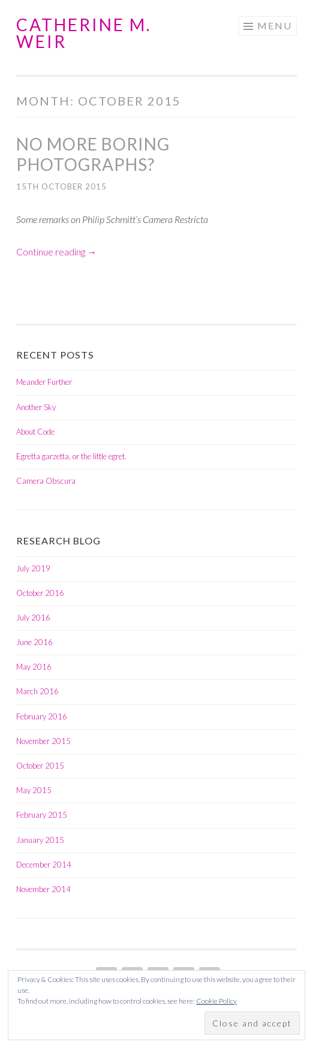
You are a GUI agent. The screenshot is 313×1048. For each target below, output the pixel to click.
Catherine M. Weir (83, 33)
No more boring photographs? (93, 154)
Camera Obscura (46, 481)
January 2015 (40, 840)
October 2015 (40, 765)
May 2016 (34, 666)
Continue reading (56, 251)
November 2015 (43, 741)
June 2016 (34, 642)
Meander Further (44, 382)
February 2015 (41, 815)
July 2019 (33, 568)
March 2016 (37, 691)
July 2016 (33, 617)
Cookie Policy (216, 1000)
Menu (274, 25)
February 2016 (41, 716)
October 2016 (40, 593)
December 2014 (43, 864)
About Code (35, 431)
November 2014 (43, 889)
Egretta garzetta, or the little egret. (71, 456)
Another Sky (36, 407)
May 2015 (34, 790)
